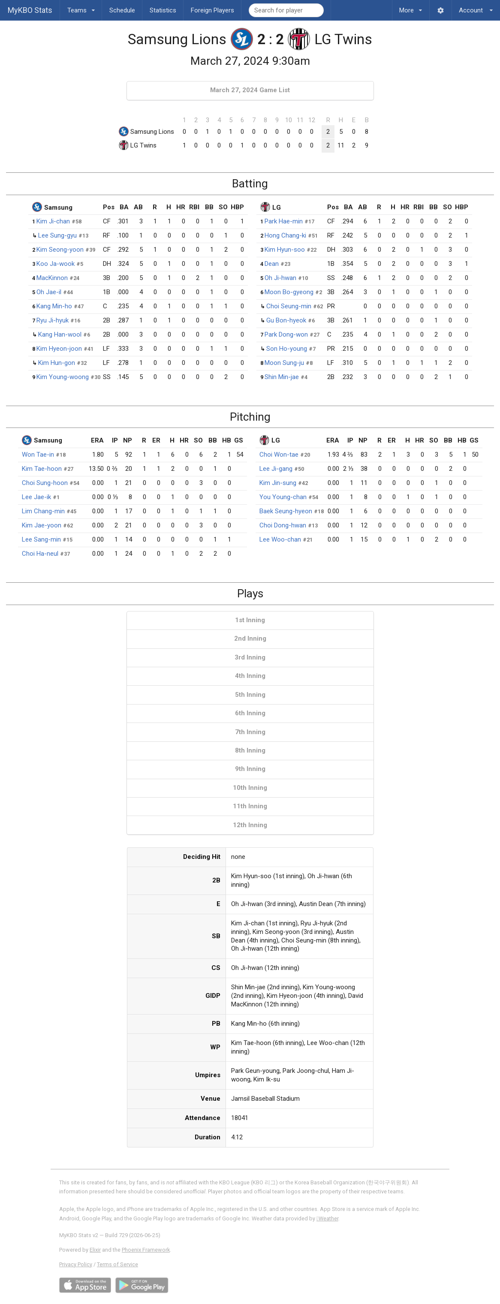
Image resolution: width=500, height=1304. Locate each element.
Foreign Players (212, 10)
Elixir (95, 1250)
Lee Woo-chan (280, 539)
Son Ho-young (286, 348)
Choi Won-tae (278, 454)
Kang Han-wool (59, 334)
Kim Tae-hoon (42, 469)
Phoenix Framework (146, 1250)
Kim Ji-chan (53, 221)
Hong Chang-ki (285, 235)
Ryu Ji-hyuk (52, 320)
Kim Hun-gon (56, 363)
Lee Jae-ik (36, 497)
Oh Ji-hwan (280, 278)
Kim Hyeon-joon (59, 348)
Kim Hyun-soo (285, 249)
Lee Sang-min (41, 539)
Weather (327, 1218)
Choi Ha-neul (40, 553)
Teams (81, 7)
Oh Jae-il (48, 292)
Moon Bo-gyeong (289, 292)
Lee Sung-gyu (57, 235)
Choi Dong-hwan (282, 525)
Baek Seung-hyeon (285, 511)
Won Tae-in (38, 454)
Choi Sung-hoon (45, 483)
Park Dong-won (286, 334)
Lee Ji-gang (275, 469)
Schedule (122, 10)
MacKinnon (52, 278)
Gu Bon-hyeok (286, 320)
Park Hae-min (284, 221)
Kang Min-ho (54, 306)
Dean (272, 264)
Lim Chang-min (43, 511)
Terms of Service (117, 1264)
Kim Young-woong (62, 377)
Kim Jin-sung (277, 483)
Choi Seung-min (288, 306)
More (410, 7)
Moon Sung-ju (284, 363)
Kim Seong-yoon (60, 249)
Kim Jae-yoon (41, 525)
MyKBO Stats (30, 10)
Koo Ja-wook (55, 264)
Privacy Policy (75, 1264)
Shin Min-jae (282, 377)
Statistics (163, 10)
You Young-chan (283, 497)
